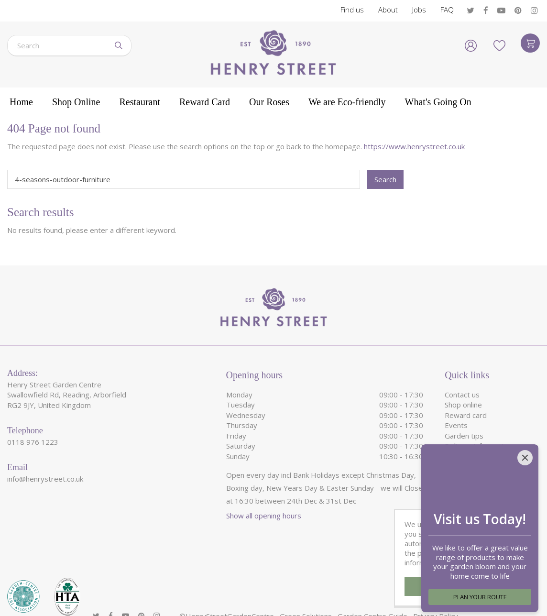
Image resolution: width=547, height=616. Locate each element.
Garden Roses (468, 497)
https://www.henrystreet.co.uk (414, 146)
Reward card (466, 415)
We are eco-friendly (477, 456)
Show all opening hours (263, 515)
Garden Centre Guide (372, 585)
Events (456, 425)
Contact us (462, 394)
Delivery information (478, 446)
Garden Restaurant (476, 487)
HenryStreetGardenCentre (230, 585)
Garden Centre (469, 466)
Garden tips (464, 435)
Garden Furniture (473, 476)
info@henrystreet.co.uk (45, 479)
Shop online (463, 404)
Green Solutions (306, 585)
